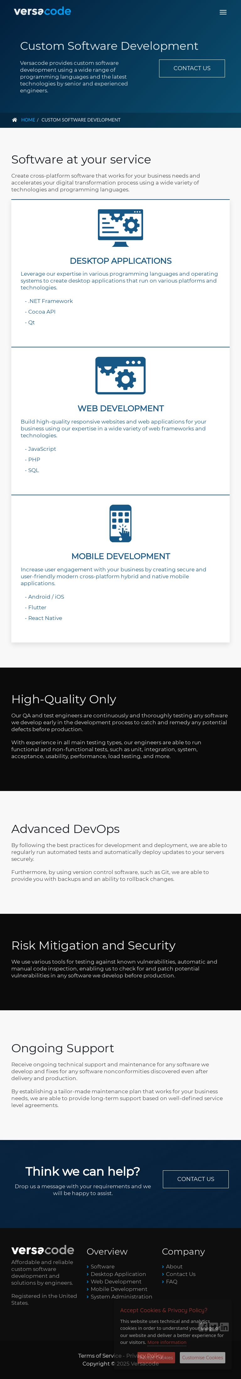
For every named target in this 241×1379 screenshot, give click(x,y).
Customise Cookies (202, 1358)
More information (167, 1342)
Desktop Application (118, 1274)
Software (103, 1266)
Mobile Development (119, 1289)
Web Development (116, 1281)
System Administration (122, 1296)
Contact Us (180, 1274)
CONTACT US (192, 68)
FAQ (171, 1281)
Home (28, 119)
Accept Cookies (156, 1358)
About (174, 1266)
